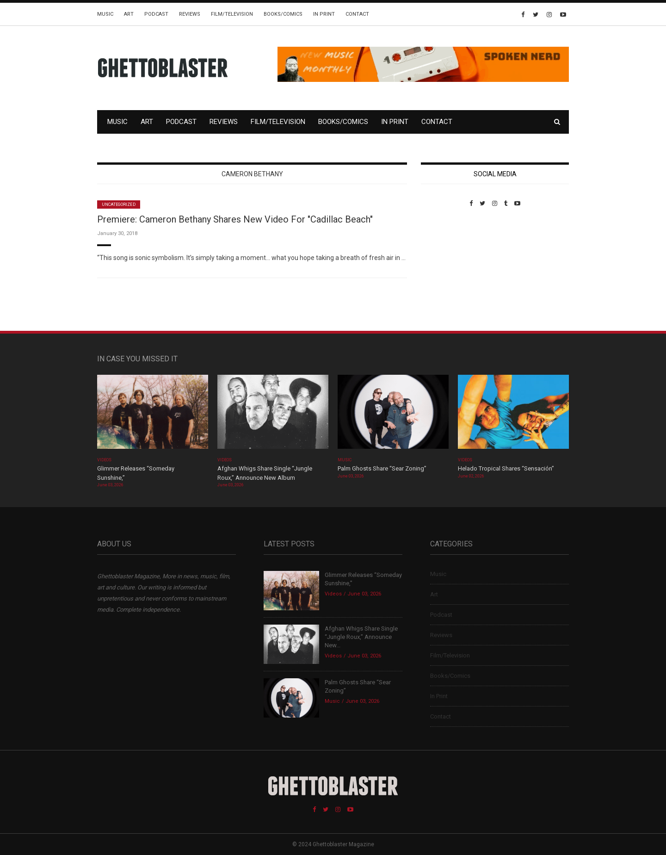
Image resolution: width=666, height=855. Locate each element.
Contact (357, 14)
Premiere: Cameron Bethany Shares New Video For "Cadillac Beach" (235, 219)
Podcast (156, 14)
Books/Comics (283, 14)
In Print (324, 14)
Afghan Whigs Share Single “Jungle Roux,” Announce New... (361, 637)
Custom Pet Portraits (448, 270)
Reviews (189, 14)
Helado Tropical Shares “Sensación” (506, 468)
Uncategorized (119, 204)
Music (105, 14)
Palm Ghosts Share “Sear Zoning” (382, 468)
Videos (104, 460)
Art (129, 14)
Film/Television (232, 14)
